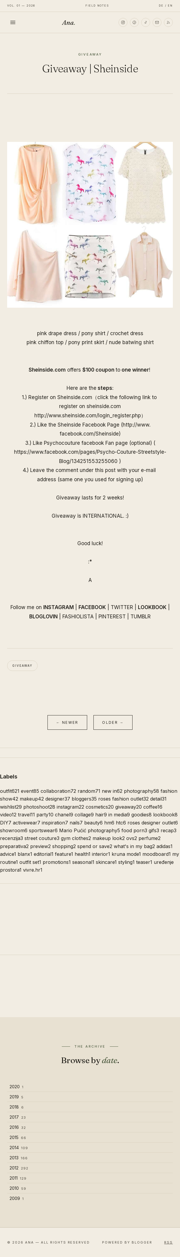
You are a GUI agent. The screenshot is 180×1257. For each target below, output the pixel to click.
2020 (17, 1086)
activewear (26, 823)
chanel (64, 815)
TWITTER (122, 607)
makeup (32, 799)
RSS (168, 1242)
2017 (18, 1117)
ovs (131, 838)
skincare (106, 862)
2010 (18, 1188)
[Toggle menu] (13, 22)
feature (64, 854)
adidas (164, 846)
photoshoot (39, 807)
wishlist (11, 807)
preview (40, 846)
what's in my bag (134, 846)
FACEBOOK (92, 607)
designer (57, 799)
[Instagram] (123, 22)
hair (101, 815)
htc (121, 823)
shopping (64, 846)
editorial (43, 854)
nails (76, 823)
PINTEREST (112, 617)
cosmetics (100, 807)
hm (109, 823)
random (89, 791)
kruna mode (126, 854)
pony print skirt (86, 342)
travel (26, 815)
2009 (17, 1198)
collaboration (58, 791)
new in (112, 791)
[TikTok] (145, 22)
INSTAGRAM (58, 607)
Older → (113, 722)
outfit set (30, 862)
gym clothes (76, 838)
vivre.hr (32, 870)
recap (168, 830)
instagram (70, 807)
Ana (68, 22)
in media (119, 815)
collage (84, 815)
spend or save (94, 846)
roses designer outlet (152, 823)
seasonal (83, 862)
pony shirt (93, 333)
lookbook (165, 815)
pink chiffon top (45, 342)
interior (101, 854)
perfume (150, 838)
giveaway (22, 665)
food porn (134, 830)
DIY (5, 823)
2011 (18, 1178)
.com (104, 406)
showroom (13, 830)
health (82, 854)
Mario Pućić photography (89, 830)
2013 (19, 1157)
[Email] (157, 22)
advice (8, 854)
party (44, 815)
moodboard (156, 854)
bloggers (84, 799)
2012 (19, 1167)
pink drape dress (57, 333)
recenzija (11, 838)
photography (141, 791)
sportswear (43, 830)
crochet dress (126, 333)
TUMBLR (140, 617)
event (30, 791)
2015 (18, 1137)
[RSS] (168, 22)
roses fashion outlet (123, 799)
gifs (154, 830)
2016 (18, 1127)
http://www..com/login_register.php (87, 416)
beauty (93, 823)
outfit (9, 791)
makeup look (109, 838)
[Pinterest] (134, 22)
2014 (19, 1147)
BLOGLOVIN (43, 617)
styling (126, 862)
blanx (25, 854)
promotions (57, 862)
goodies (141, 815)
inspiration (55, 823)
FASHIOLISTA (78, 617)
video (8, 815)
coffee (152, 807)
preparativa (14, 846)
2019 (17, 1096)
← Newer (67, 722)
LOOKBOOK (152, 607)
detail (158, 799)
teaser (144, 862)
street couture (41, 838)
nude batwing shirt (131, 342)
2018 (17, 1106)
